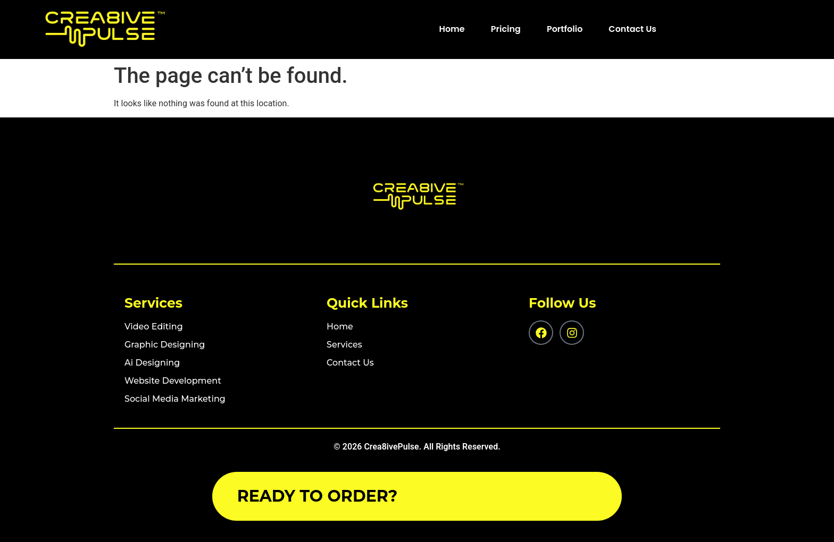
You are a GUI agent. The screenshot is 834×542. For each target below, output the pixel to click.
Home (451, 29)
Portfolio (564, 29)
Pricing (506, 29)
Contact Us (632, 29)
